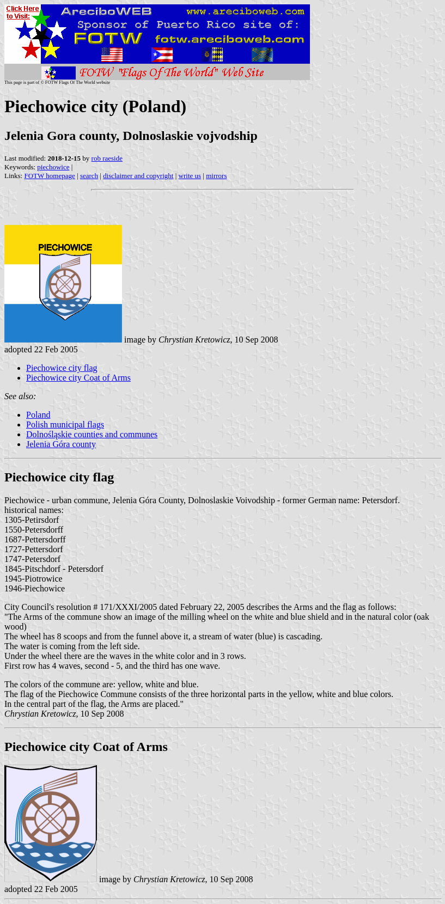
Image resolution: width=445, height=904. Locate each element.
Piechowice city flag (61, 367)
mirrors (216, 176)
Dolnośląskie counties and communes (91, 434)
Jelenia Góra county (61, 444)
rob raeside (107, 158)
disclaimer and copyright (138, 176)
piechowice (53, 167)
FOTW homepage (49, 176)
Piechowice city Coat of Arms (78, 377)
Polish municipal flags (65, 424)
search (89, 176)
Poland (38, 414)
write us (190, 176)
